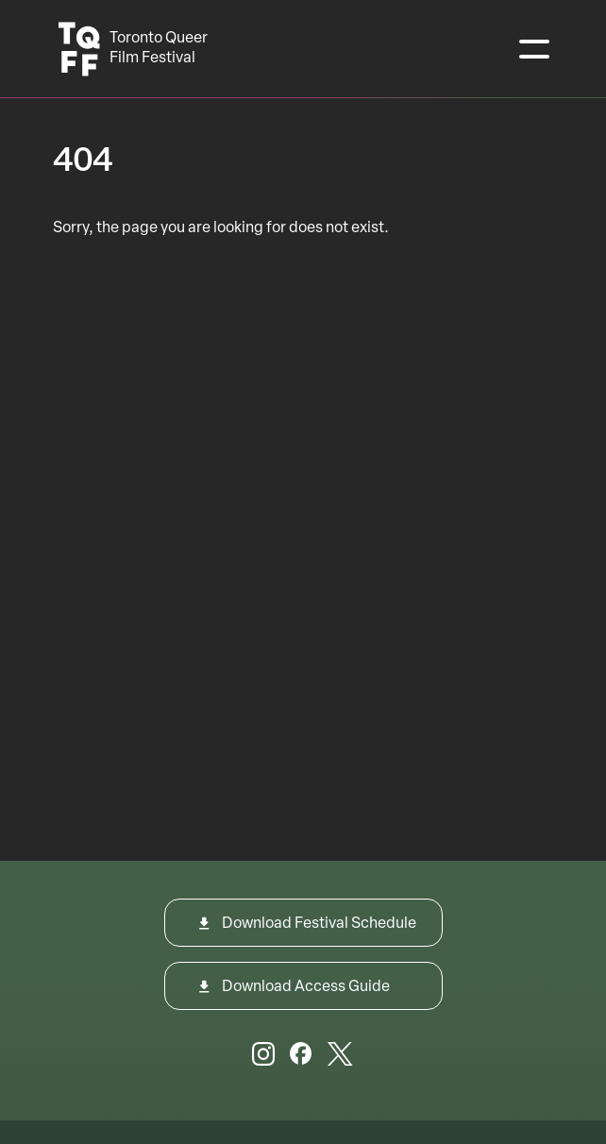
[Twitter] (340, 1057)
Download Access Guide (306, 987)
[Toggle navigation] (534, 49)
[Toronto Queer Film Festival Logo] (135, 49)
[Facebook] (301, 1057)
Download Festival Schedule (319, 924)
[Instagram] (263, 1057)
